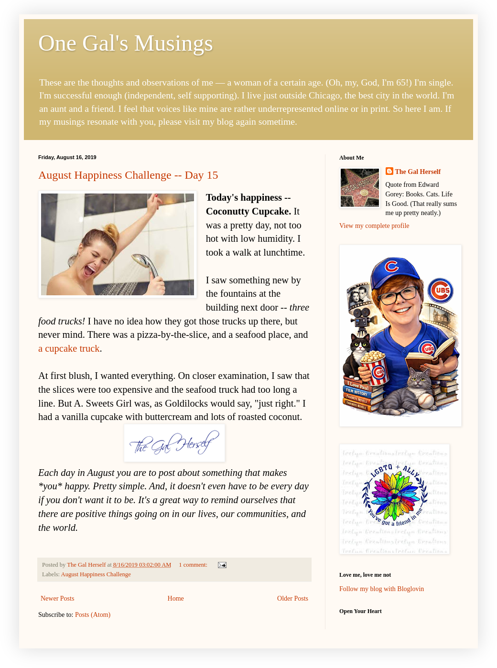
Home (176, 598)
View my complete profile (374, 225)
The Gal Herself (418, 171)
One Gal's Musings (125, 42)
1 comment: (194, 564)
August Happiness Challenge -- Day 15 (128, 175)
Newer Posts (57, 598)
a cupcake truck (69, 348)
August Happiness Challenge (96, 574)
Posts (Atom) (92, 614)
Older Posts (292, 598)
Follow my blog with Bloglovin (381, 589)
